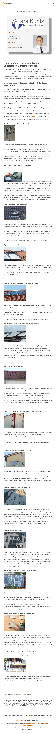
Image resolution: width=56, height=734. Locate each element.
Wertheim (25, 111)
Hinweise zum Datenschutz (28, 725)
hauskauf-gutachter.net (36, 723)
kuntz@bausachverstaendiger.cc (16, 45)
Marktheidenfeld (33, 116)
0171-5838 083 (11, 42)
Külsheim (12, 116)
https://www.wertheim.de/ (41, 706)
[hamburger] (53, 3)
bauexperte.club (46, 723)
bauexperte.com (28, 723)
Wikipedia (24, 694)
